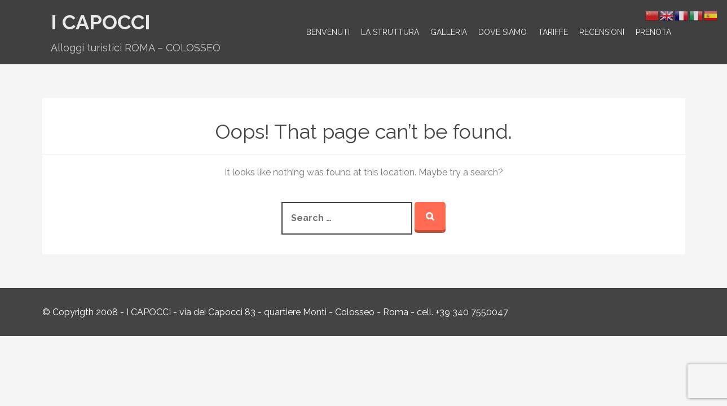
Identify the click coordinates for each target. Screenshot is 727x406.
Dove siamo (502, 32)
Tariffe (553, 32)
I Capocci (101, 22)
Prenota (653, 32)
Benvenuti (328, 32)
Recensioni (601, 32)
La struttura (390, 32)
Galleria (448, 32)
